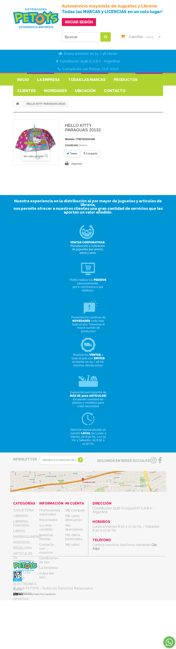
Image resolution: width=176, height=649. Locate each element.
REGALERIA (22, 548)
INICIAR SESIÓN (79, 22)
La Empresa (48, 79)
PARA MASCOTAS (22, 592)
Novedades (55, 90)
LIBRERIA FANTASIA (21, 523)
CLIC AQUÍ (110, 69)
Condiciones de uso (48, 560)
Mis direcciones (74, 527)
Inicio (23, 79)
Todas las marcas (86, 79)
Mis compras (75, 510)
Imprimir (76, 163)
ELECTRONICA (25, 584)
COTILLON (21, 573)
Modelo (70, 139)
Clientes (26, 90)
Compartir (90, 153)
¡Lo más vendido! (46, 527)
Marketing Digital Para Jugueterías (40, 643)
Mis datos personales (73, 537)
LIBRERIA (20, 516)
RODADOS (21, 542)
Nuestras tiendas (46, 537)
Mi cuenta (74, 503)
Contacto (114, 90)
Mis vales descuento (73, 518)
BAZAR (19, 578)
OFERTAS (21, 599)
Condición (71, 145)
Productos (125, 79)
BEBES (18, 567)
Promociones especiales (49, 512)
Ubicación (85, 90)
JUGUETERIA (23, 510)
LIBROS (19, 531)
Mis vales (72, 545)
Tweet (72, 153)
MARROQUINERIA (27, 537)
